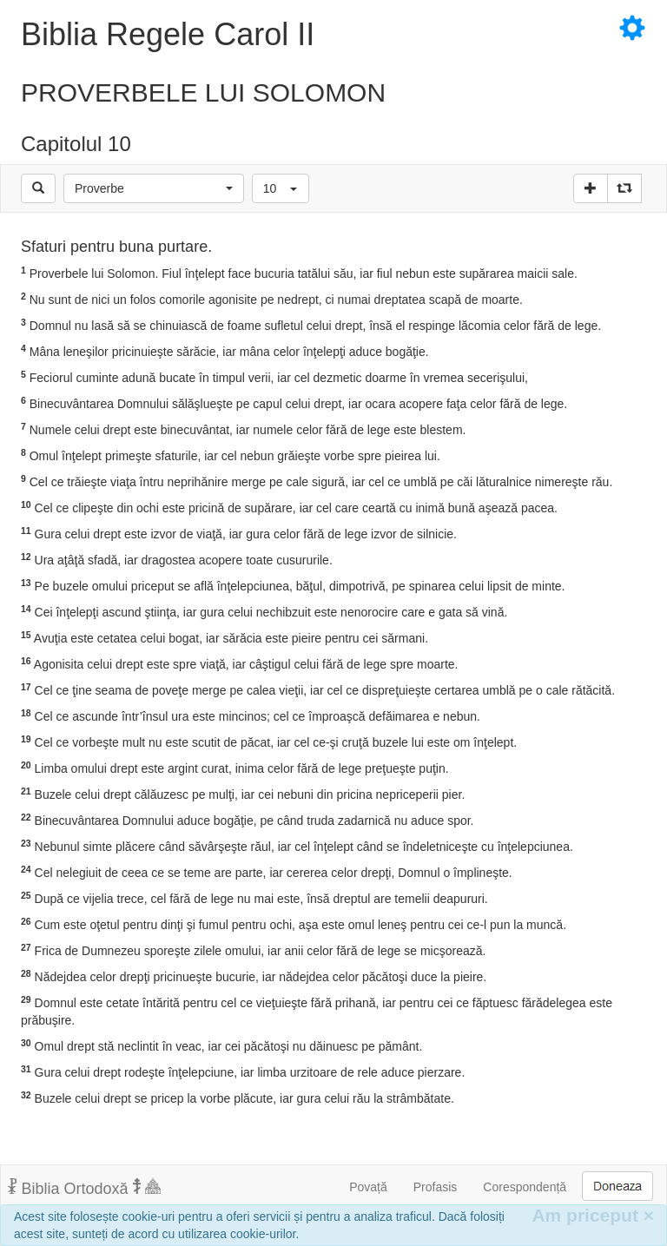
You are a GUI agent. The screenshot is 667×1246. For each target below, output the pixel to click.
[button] (153, 188)
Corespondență (524, 1187)
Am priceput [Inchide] (593, 1215)
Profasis (435, 1187)
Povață (368, 1187)
